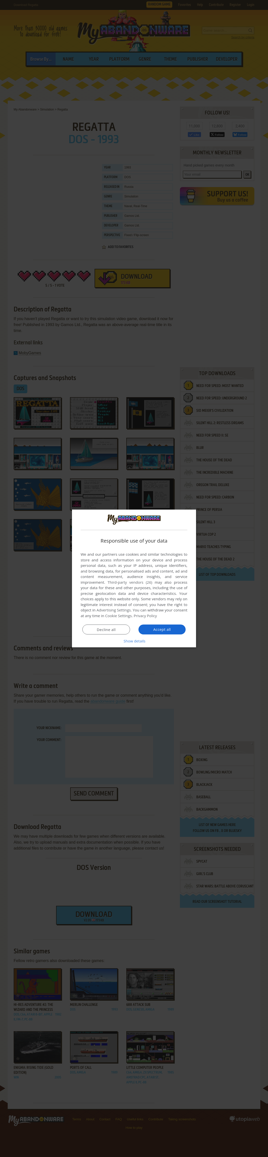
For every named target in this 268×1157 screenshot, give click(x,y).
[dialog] (134, 578)
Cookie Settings (118, 615)
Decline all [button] (106, 629)
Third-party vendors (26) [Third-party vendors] (129, 582)
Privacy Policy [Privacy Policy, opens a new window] (145, 615)
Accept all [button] (162, 629)
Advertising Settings (114, 609)
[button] (134, 641)
